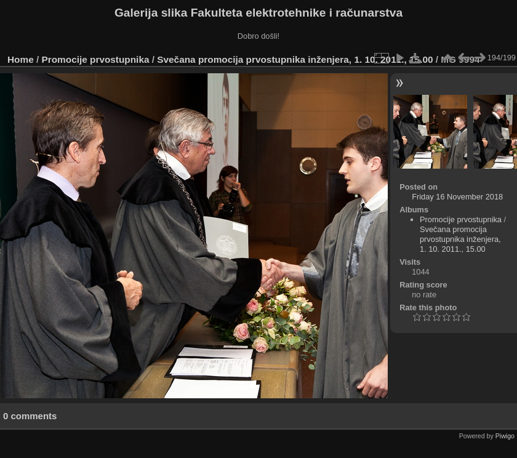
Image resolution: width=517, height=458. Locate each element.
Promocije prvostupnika (96, 59)
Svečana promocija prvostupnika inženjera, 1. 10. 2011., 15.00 (295, 59)
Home (20, 59)
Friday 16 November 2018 (457, 196)
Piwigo (505, 436)
